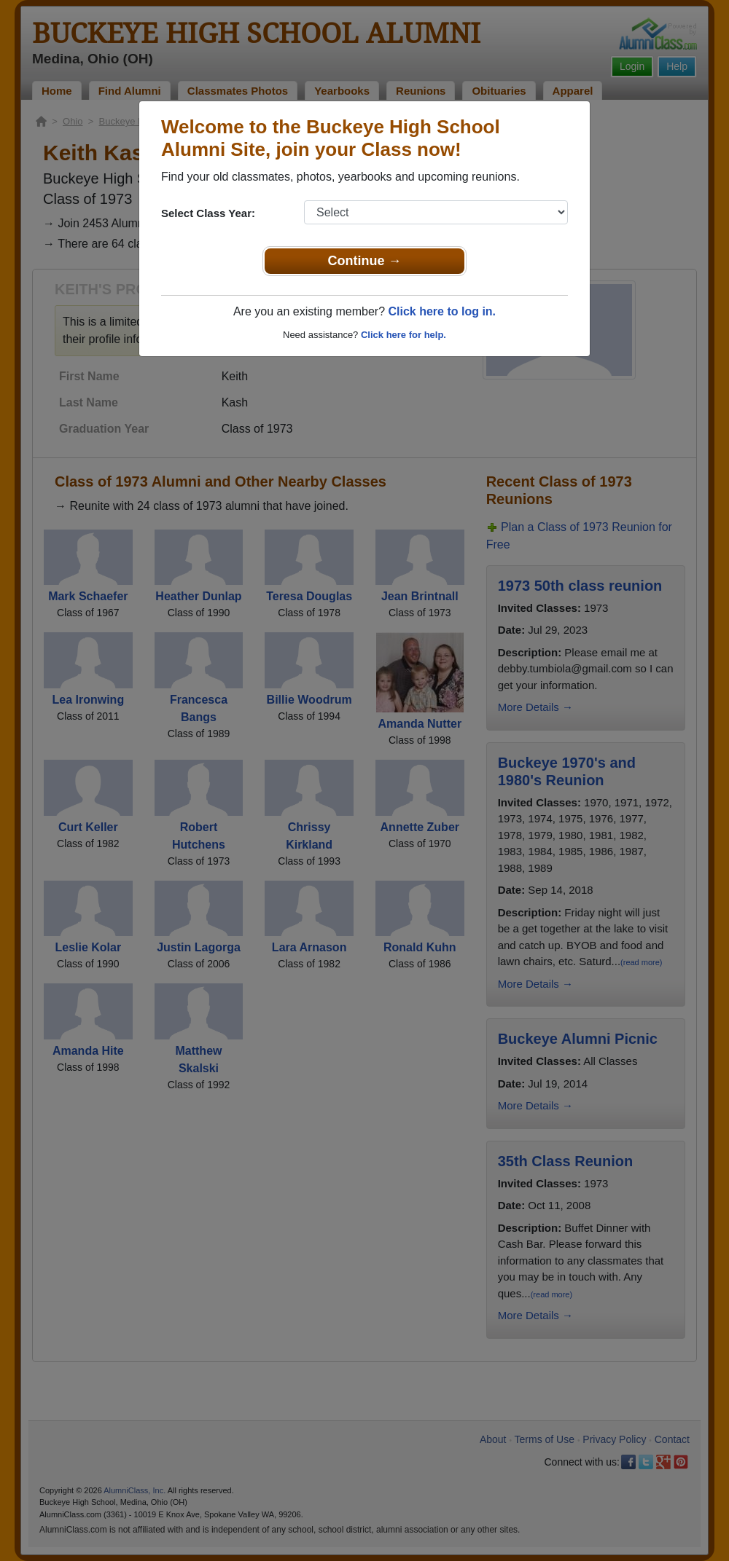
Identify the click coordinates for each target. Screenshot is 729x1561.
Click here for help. (403, 334)
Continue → (365, 260)
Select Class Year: (208, 213)
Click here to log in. (442, 311)
